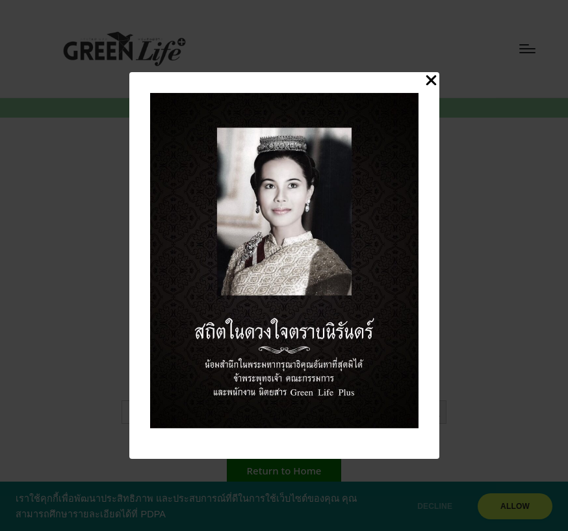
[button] (284, 471)
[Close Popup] (431, 81)
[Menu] (527, 48)
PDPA (152, 514)
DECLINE (434, 506)
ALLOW (515, 506)
